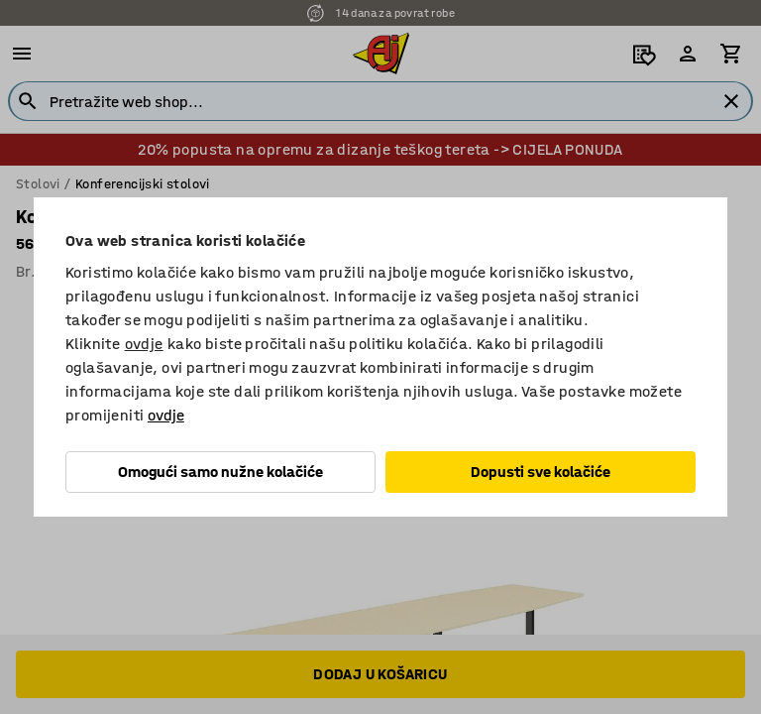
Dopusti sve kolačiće (540, 471)
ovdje (144, 343)
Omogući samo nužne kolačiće (220, 471)
